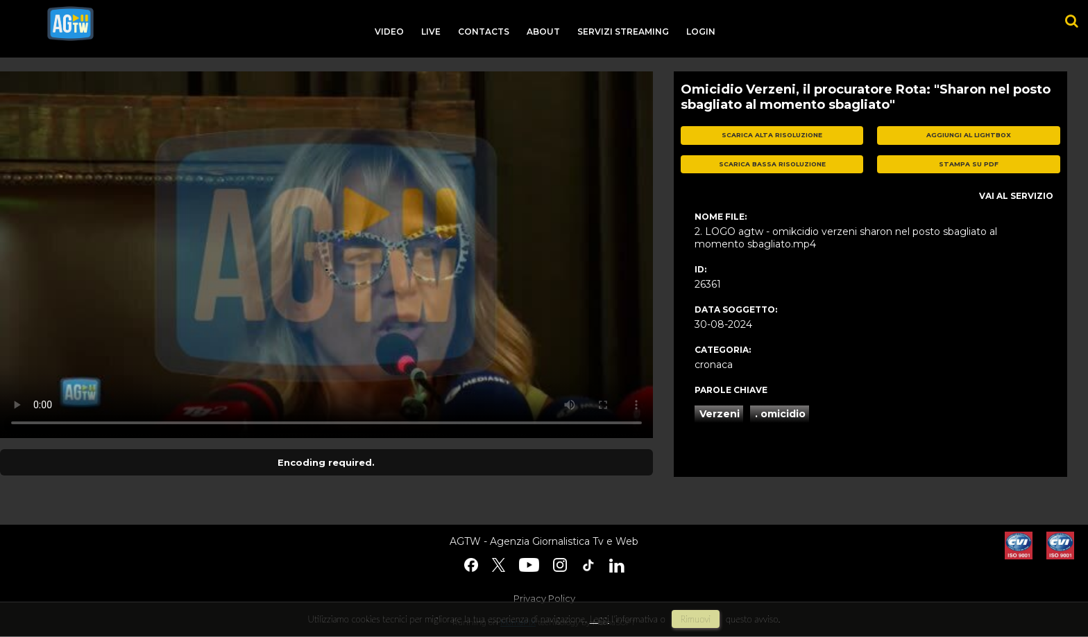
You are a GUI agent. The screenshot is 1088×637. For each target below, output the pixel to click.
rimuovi (696, 619)
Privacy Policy (544, 598)
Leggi (599, 619)
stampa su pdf (968, 164)
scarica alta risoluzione (772, 135)
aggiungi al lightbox (968, 135)
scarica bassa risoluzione (772, 164)
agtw (70, 23)
